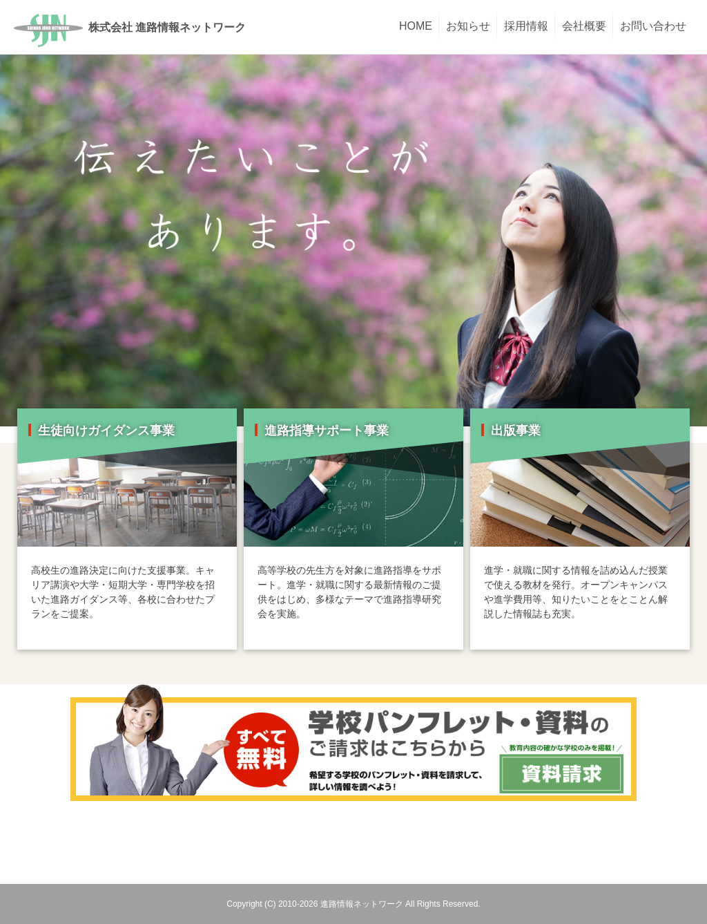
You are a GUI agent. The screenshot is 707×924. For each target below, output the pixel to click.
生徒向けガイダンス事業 (106, 430)
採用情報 (526, 26)
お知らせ (468, 26)
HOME (415, 26)
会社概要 (584, 26)
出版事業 (516, 430)
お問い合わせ (653, 26)
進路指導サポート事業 (326, 430)
